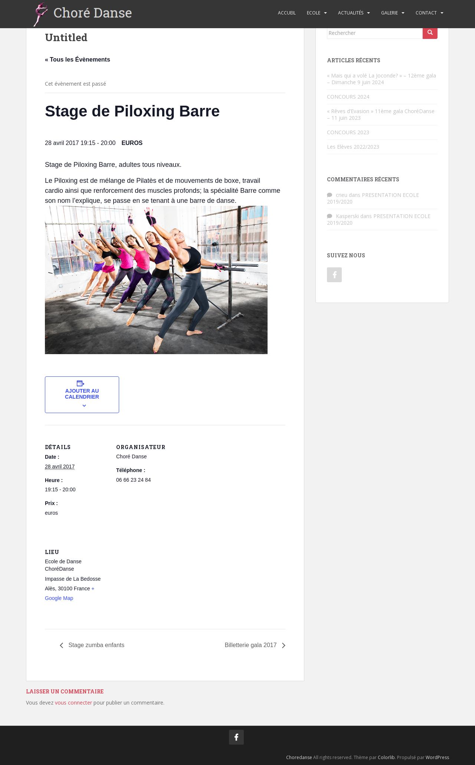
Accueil (287, 13)
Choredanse (299, 757)
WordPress (437, 757)
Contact (426, 13)
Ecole (313, 13)
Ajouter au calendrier (82, 394)
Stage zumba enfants (96, 645)
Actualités (350, 13)
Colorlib (386, 757)
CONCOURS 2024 (348, 96)
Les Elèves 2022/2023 (353, 146)
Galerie (389, 13)
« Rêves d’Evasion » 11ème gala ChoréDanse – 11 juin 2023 (381, 114)
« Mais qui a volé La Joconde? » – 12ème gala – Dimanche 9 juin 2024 (381, 79)
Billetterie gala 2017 (251, 645)
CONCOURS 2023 (348, 132)
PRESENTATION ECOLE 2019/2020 (373, 198)
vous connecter (73, 702)
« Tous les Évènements (77, 59)
